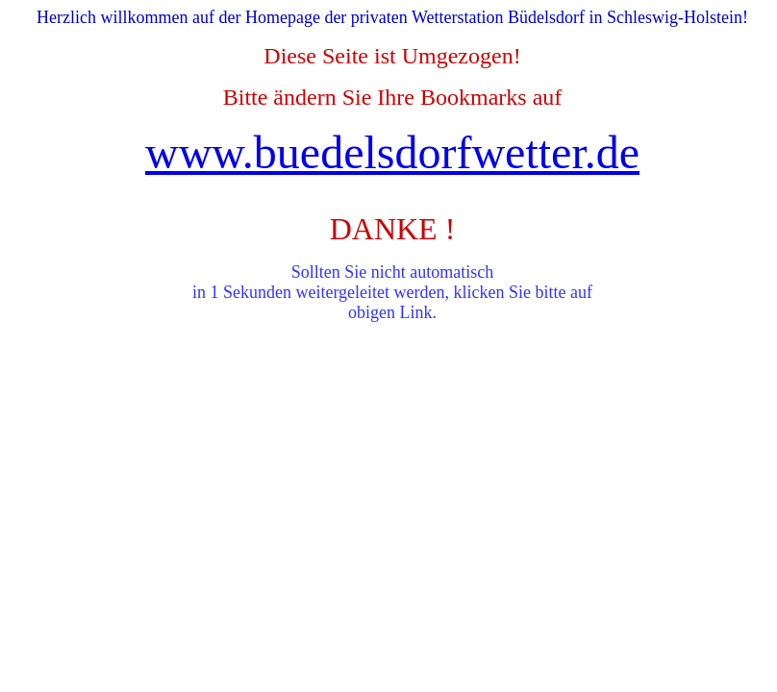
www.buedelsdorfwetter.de (392, 152)
